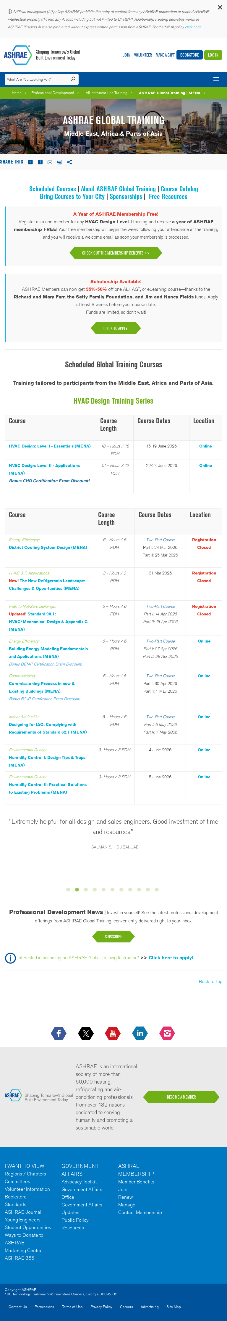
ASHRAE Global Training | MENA (169, 92)
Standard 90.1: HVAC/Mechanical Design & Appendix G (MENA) (48, 621)
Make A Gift (165, 55)
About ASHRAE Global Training (119, 189)
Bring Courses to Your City (72, 196)
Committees (17, 1181)
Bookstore (189, 55)
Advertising (150, 1306)
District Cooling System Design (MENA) (48, 547)
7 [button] (122, 891)
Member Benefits (136, 1182)
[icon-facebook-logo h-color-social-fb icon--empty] (59, 1033)
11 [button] (158, 891)
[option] (113, 836)
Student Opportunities (28, 1227)
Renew (125, 1197)
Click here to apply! (171, 958)
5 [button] (105, 891)
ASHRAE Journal (23, 1212)
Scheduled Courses (52, 189)
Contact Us (18, 1306)
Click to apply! (115, 328)
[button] (219, 8)
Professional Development (52, 92)
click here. (193, 26)
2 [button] (78, 891)
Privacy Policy (101, 1306)
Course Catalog (179, 189)
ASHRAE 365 (19, 1258)
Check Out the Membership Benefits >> (116, 253)
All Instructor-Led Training (106, 92)
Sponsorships (127, 196)
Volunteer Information (27, 1189)
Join (126, 55)
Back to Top (210, 981)
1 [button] (69, 891)
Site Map (173, 1306)
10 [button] (149, 891)
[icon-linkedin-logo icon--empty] (141, 1033)
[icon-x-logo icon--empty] (86, 1033)
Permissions (44, 1306)
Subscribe (113, 936)
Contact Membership (140, 1212)
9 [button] (140, 891)
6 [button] (113, 891)
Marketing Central (24, 1250)
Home (17, 92)
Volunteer (143, 55)
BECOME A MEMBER (181, 1097)
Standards (15, 1204)
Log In (213, 55)
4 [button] (96, 891)
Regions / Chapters (25, 1174)
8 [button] (131, 891)
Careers (126, 1306)
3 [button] (87, 891)
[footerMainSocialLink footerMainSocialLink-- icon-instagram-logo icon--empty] (168, 1033)
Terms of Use (72, 1306)
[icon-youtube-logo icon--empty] (113, 1033)
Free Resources (168, 196)
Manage (126, 1205)
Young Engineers (22, 1220)
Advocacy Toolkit (79, 1182)
